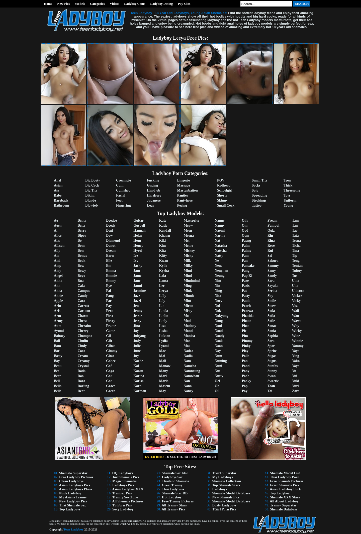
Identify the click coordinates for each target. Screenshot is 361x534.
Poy (245, 391)
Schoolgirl (224, 190)
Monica (189, 336)
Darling (83, 386)
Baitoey (59, 336)
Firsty (110, 321)
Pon (245, 361)
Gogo (110, 371)
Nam (187, 361)
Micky (188, 255)
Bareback (61, 200)
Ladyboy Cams (134, 4)
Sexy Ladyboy (122, 509)
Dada (81, 371)
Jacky (137, 266)
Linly (163, 321)
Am (56, 255)
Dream (111, 250)
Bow (80, 266)
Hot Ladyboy (172, 497)
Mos (187, 346)
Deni (109, 230)
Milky (188, 266)
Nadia (188, 356)
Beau (57, 366)
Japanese (153, 200)
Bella (57, 386)
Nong (219, 321)
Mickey (189, 250)
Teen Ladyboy (73, 529)
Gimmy (111, 351)
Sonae (272, 326)
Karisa (138, 381)
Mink (188, 291)
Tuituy (297, 271)
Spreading (259, 195)
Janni (137, 286)
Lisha (163, 331)
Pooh (245, 376)
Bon (80, 250)
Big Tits (91, 190)
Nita (218, 296)
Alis (57, 240)
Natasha (221, 245)
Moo (187, 341)
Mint (187, 301)
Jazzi (137, 301)
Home (48, 4)
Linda (163, 311)
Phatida (248, 316)
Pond (246, 366)
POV (221, 180)
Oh (217, 386)
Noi (217, 306)
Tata (295, 235)
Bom (80, 245)
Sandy (272, 276)
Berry (81, 230)
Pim (245, 336)
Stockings (259, 200)
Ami (57, 260)
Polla (245, 356)
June (137, 351)
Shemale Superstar (73, 473)
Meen (188, 230)
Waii (295, 311)
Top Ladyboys (69, 509)
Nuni (218, 366)
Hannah (139, 230)
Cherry (82, 331)
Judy (137, 341)
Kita (162, 250)
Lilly (162, 296)
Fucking (153, 180)
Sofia (271, 316)
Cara (81, 301)
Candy (82, 296)
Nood (219, 331)
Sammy (273, 266)
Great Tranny (172, 485)
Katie (163, 225)
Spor (271, 346)
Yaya (296, 351)
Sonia (271, 331)
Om (245, 225)
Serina (272, 291)
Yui (294, 376)
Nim (218, 281)
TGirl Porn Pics (224, 509)
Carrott (83, 306)
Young (288, 205)
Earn (110, 255)
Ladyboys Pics (123, 485)
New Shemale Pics (225, 497)
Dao (80, 376)
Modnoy (190, 326)
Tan (295, 225)
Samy (271, 271)
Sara (271, 281)
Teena (296, 240)
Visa (295, 306)
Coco (81, 351)
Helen (137, 235)
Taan (271, 386)
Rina (271, 240)
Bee (56, 371)
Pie (244, 331)
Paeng (246, 240)
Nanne (219, 220)
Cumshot (123, 190)
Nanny (220, 225)
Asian (58, 185)
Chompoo (84, 336)
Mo (186, 316)
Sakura (273, 260)
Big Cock (92, 185)
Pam (245, 255)
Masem (164, 386)
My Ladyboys (222, 477)
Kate (162, 220)
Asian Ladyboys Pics (74, 485)
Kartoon (139, 391)
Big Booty (92, 180)
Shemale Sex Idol (175, 473)
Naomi (220, 230)
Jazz (136, 296)
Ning (218, 291)
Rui (270, 250)
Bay (57, 361)
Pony (245, 371)
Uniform (290, 200)
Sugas (271, 356)
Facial (120, 195)
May (162, 391)
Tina (295, 250)
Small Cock (225, 205)
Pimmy (247, 341)
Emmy (111, 281)
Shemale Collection (226, 481)
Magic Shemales (124, 481)
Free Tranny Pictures (178, 501)
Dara (81, 381)
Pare (245, 281)
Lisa (162, 326)
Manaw (164, 366)
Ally (57, 250)
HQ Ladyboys (122, 473)
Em (108, 266)
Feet (119, 200)
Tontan (297, 266)
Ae (56, 220)
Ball (57, 341)
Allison (59, 245)
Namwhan (191, 376)
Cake (81, 286)
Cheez (82, 321)
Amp (57, 266)
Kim (162, 245)
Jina (136, 326)
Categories (97, 4)
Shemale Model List (285, 473)
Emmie (111, 276)
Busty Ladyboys (224, 505)
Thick (288, 185)
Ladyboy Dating (161, 4)
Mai (162, 356)
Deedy (110, 225)
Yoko (296, 361)
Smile (271, 301)
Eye (109, 286)
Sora (271, 341)
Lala (162, 276)
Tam (295, 220)
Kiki (162, 240)
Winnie (297, 341)
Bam (57, 346)
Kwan (163, 260)
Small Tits (259, 180)
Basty (58, 356)
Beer (57, 376)
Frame (111, 326)
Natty (219, 255)
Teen (287, 180)
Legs (150, 205)
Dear (81, 391)
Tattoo (256, 205)
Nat (217, 240)
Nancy (188, 391)
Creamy (83, 361)
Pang (245, 271)
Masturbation (187, 190)
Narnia (220, 235)
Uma (295, 281)
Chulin (82, 341)
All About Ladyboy (284, 501)
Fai (108, 291)
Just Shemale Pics (125, 477)
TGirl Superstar (224, 473)
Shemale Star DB (175, 493)
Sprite (272, 351)
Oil (217, 391)
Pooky (246, 381)
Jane (136, 281)
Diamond (113, 240)
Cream (82, 356)
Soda (271, 311)
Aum (57, 326)
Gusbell (139, 225)
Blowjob (91, 205)
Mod (187, 321)
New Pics (63, 4)
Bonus (82, 255)
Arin (57, 306)
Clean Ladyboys (71, 481)
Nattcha (220, 250)
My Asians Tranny (73, 497)
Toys (287, 195)
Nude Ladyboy (70, 493)
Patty (246, 296)
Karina (138, 376)
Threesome (292, 190)
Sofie (271, 321)
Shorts (222, 195)
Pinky (246, 346)
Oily (245, 220)
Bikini (90, 195)
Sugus (272, 361)
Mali (162, 361)
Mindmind (192, 281)
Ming (188, 286)
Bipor (81, 235)
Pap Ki (247, 276)
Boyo (81, 276)
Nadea (188, 351)
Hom (137, 240)
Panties (182, 195)
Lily (162, 301)
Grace (110, 386)
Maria (163, 381)
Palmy (246, 250)
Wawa (296, 321)
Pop (245, 386)
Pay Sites (184, 4)
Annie (58, 296)
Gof (109, 366)
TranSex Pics (122, 493)
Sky (270, 296)
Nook (219, 341)
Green (110, 391)
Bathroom (61, 205)
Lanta (163, 281)
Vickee (297, 296)
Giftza (110, 346)
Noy (218, 351)
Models (80, 4)
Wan (295, 316)
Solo (255, 190)
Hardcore (154, 195)
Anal (57, 180)
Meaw (188, 225)
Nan (187, 381)
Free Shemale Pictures (286, 481)
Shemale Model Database (231, 493)
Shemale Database (283, 509)
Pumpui (273, 225)
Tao (295, 230)
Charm (82, 316)
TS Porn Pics (122, 505)
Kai (136, 366)
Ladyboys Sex (172, 477)
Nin (217, 286)
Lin (161, 306)
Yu (294, 371)
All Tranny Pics (173, 509)
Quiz (271, 230)
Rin (270, 235)
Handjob (153, 190)
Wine (296, 336)
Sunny (272, 371)
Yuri (295, 386)
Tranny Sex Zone (125, 497)
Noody (219, 336)
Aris (57, 311)
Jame (137, 276)
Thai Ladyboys (173, 489)
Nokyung (221, 316)
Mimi (188, 271)
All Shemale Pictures (127, 501)
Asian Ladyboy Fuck (285, 489)
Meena (189, 235)
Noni (218, 326)
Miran (188, 306)
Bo (79, 240)
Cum (120, 185)
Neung (219, 276)
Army (58, 321)
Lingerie (183, 180)
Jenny (137, 311)
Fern (109, 311)
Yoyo (296, 366)
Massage (183, 185)
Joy (136, 331)
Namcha (190, 366)
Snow (271, 306)
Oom (245, 235)
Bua (80, 281)
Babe (57, 195)
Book (81, 260)
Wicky (297, 331)
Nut (217, 371)
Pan (245, 260)
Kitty (163, 255)
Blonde (90, 200)
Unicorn (298, 291)
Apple (58, 301)
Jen (136, 306)
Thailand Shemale (175, 481)
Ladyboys (219, 489)
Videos (114, 4)
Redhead (223, 185)
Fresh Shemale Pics (284, 485)
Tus (294, 276)
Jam (136, 271)
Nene (218, 266)
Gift (109, 341)
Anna (58, 291)
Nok (218, 311)
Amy (57, 271)
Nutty (219, 376)
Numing (221, 361)
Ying (295, 356)
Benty (81, 220)
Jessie (137, 316)
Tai (269, 391)
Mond (188, 331)
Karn (137, 386)
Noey (218, 301)
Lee (162, 286)
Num (218, 356)
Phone (246, 321)
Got (109, 381)
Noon (219, 346)
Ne (217, 260)
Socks (256, 185)
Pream (272, 220)
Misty (188, 311)
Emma (111, 271)
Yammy (298, 346)
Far (109, 301)
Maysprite (191, 220)
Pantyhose (184, 200)
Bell (57, 381)
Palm (246, 245)
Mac (162, 351)
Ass (56, 190)
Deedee (111, 220)
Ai (55, 230)
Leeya (163, 291)
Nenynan (221, 271)
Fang (110, 296)
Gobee (111, 361)
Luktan (164, 336)
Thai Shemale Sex (72, 505)
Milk (187, 260)
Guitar (138, 220)
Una (295, 286)
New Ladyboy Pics (73, 501)
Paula (246, 301)
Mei (187, 240)
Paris (246, 286)
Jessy (137, 321)
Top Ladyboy (280, 493)
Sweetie (273, 381)
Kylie (163, 266)
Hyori (137, 250)
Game (110, 331)
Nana (188, 386)
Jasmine (139, 291)
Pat (244, 291)
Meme (188, 245)
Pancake (248, 266)
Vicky (296, 301)
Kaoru (138, 371)
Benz (81, 225)
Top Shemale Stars (226, 485)
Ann (57, 286)
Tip (294, 255)
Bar (57, 351)
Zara (296, 391)
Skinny (222, 200)
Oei (217, 381)
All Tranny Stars (174, 505)
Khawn (164, 235)
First (109, 316)
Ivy (135, 260)
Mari (163, 376)
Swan (271, 376)
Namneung (192, 371)
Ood (245, 230)
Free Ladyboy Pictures (76, 477)
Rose (271, 245)
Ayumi (59, 331)
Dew (109, 235)
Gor (109, 376)
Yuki (295, 381)
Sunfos (272, 366)
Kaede (138, 361)
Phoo (245, 326)
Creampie (123, 180)
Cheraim (84, 326)
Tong (296, 260)
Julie (137, 346)
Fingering (123, 205)
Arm (57, 316)
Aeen (57, 225)
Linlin (163, 316)
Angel (58, 276)
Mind (188, 276)
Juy (136, 356)
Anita (58, 281)
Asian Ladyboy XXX (127, 489)
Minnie (189, 296)
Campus (83, 291)
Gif (108, 336)
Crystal (82, 366)
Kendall (165, 230)
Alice (57, 235)
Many (163, 371)
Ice (135, 255)
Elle (109, 260)
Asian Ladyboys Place (75, 489)
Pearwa (247, 311)
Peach (246, 306)
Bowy (81, 271)
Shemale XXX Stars (285, 497)
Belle (57, 391)
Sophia (272, 336)
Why (295, 326)
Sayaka (273, 286)
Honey (138, 245)
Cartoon (83, 311)
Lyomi (164, 346)
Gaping (152, 185)
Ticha (296, 245)
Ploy (245, 351)
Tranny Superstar (283, 505)
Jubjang (139, 336)
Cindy (82, 346)
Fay (109, 306)
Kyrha (164, 271)
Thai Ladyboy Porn (284, 477)
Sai (269, 255)
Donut (110, 245)
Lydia (163, 341)
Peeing (182, 205)
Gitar (110, 356)
